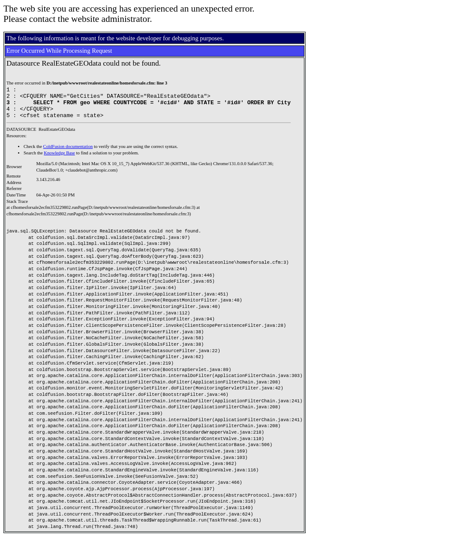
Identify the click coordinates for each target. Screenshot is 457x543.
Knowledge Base (59, 159)
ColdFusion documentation (68, 153)
